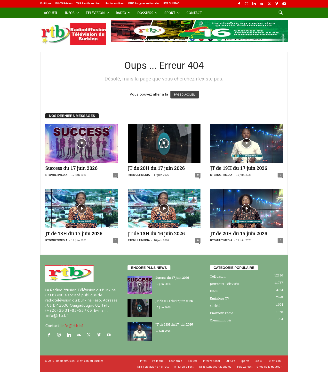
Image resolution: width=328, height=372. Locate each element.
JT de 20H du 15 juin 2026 (238, 234)
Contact (194, 13)
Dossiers (147, 13)
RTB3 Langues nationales (144, 3)
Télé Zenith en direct (89, 3)
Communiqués (220, 320)
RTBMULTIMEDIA (56, 174)
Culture (230, 361)
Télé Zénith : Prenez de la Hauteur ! (260, 366)
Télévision (97, 13)
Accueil (50, 13)
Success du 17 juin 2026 (71, 168)
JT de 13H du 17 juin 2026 (73, 234)
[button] (280, 13)
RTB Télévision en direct (153, 366)
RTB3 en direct (183, 366)
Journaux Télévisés (224, 284)
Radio (123, 13)
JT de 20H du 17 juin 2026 (156, 168)
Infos (72, 13)
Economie (175, 361)
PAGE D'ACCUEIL (184, 95)
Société (215, 306)
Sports (245, 361)
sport (172, 13)
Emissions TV (219, 298)
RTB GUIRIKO (171, 3)
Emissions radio (221, 313)
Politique (45, 3)
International (211, 361)
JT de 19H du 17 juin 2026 (238, 168)
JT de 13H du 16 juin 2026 (156, 234)
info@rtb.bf (72, 325)
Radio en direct (114, 3)
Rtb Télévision (63, 3)
